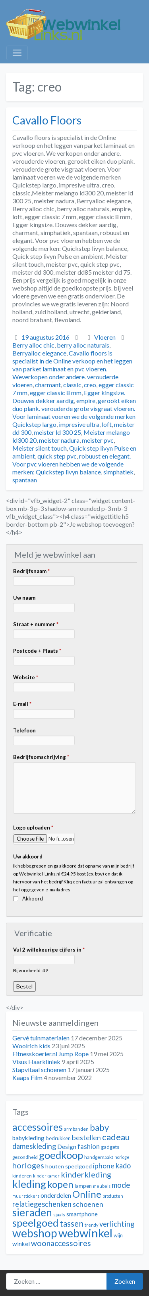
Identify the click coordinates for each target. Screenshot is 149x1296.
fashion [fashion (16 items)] (88, 1147)
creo (90, 384)
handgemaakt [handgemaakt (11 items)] (98, 1157)
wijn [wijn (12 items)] (118, 1235)
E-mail (22, 704)
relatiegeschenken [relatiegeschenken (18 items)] (42, 1204)
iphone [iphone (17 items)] (103, 1166)
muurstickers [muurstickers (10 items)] (25, 1196)
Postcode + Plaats (37, 651)
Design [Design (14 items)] (66, 1146)
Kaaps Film (27, 1077)
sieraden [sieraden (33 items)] (32, 1212)
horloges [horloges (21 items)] (28, 1165)
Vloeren (105, 337)
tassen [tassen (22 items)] (71, 1223)
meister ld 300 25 (57, 432)
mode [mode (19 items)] (121, 1184)
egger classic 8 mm (55, 392)
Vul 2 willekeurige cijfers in (49, 949)
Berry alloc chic (33, 345)
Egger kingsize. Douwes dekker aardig (68, 396)
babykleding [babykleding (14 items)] (28, 1137)
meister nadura (59, 440)
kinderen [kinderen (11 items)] (22, 1176)
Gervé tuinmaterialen (41, 1038)
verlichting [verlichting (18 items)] (116, 1224)
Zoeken (124, 1281)
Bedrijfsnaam (31, 571)
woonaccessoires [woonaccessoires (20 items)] (61, 1243)
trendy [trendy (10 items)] (91, 1224)
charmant (48, 384)
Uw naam (24, 597)
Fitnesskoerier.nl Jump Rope (50, 1053)
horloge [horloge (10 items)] (122, 1157)
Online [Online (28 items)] (86, 1194)
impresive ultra (79, 424)
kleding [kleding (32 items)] (29, 1183)
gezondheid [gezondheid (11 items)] (25, 1157)
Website (25, 677)
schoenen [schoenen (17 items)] (88, 1204)
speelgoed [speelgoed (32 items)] (35, 1222)
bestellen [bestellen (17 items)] (86, 1138)
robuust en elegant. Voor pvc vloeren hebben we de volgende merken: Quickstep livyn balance (71, 464)
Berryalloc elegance (39, 353)
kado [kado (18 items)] (123, 1165)
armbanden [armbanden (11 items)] (76, 1129)
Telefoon (24, 730)
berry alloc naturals (83, 345)
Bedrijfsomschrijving (41, 757)
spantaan (24, 480)
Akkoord (32, 898)
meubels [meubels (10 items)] (101, 1186)
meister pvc (98, 440)
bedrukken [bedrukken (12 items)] (58, 1138)
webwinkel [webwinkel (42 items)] (85, 1233)
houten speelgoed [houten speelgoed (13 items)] (68, 1166)
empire (85, 400)
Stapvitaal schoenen (39, 1069)
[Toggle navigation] (17, 53)
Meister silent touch (39, 448)
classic (72, 384)
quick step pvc (57, 456)
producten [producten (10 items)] (113, 1196)
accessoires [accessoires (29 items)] (37, 1127)
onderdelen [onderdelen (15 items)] (56, 1195)
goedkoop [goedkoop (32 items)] (61, 1155)
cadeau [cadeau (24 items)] (116, 1137)
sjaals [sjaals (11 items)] (59, 1215)
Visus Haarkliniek (36, 1061)
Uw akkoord (28, 856)
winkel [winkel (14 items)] (21, 1243)
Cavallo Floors (46, 120)
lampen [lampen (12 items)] (83, 1186)
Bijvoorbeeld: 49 (30, 970)
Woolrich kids (31, 1045)
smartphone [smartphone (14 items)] (82, 1214)
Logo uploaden (33, 827)
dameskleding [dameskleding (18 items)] (34, 1146)
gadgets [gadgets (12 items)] (110, 1147)
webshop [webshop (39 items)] (34, 1233)
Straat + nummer (35, 624)
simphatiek (118, 472)
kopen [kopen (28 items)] (60, 1184)
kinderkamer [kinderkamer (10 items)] (46, 1175)
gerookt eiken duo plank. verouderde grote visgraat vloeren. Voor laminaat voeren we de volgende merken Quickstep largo (74, 412)
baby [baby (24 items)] (99, 1127)
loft (107, 424)
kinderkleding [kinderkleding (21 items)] (86, 1174)
